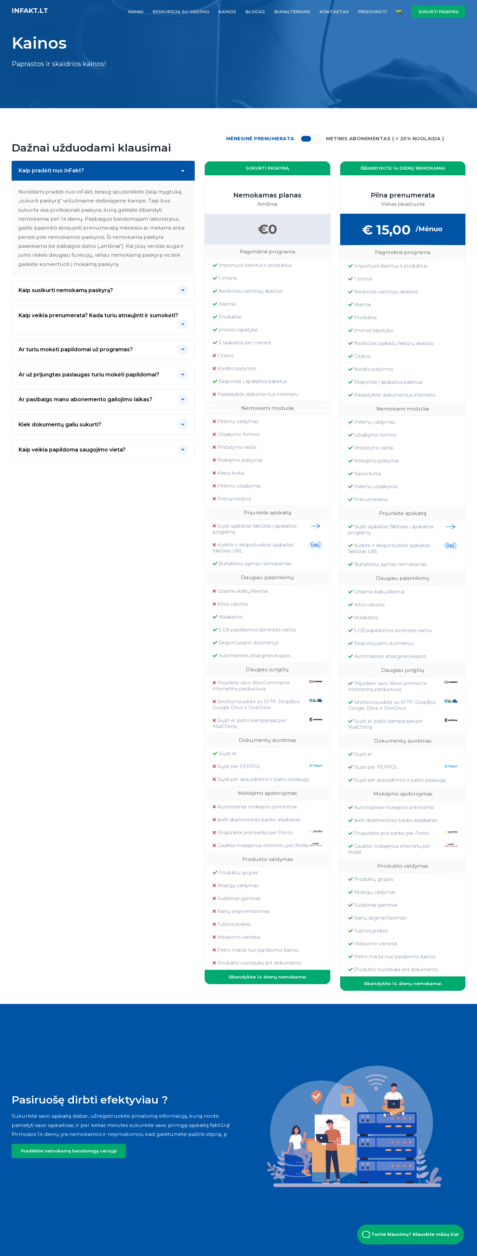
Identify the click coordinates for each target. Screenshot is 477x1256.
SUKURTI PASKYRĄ (438, 11)
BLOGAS (255, 11)
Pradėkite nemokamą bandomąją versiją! (69, 1150)
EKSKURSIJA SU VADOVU (181, 11)
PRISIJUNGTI (372, 11)
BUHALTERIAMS (292, 11)
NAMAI (135, 11)
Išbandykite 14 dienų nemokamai (267, 976)
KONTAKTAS (334, 11)
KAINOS (227, 11)
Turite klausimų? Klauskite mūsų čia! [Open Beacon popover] (410, 1234)
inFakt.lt (30, 11)
